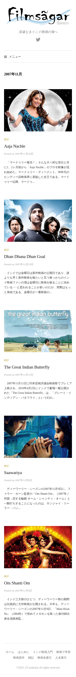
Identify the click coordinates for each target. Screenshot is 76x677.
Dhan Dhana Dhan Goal (24, 256)
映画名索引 (44, 657)
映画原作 (19, 657)
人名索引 (61, 657)
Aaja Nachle (14, 146)
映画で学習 (63, 652)
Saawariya (13, 472)
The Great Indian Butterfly (27, 367)
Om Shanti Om (17, 583)
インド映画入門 (43, 652)
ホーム (10, 652)
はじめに (23, 652)
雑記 (31, 657)
